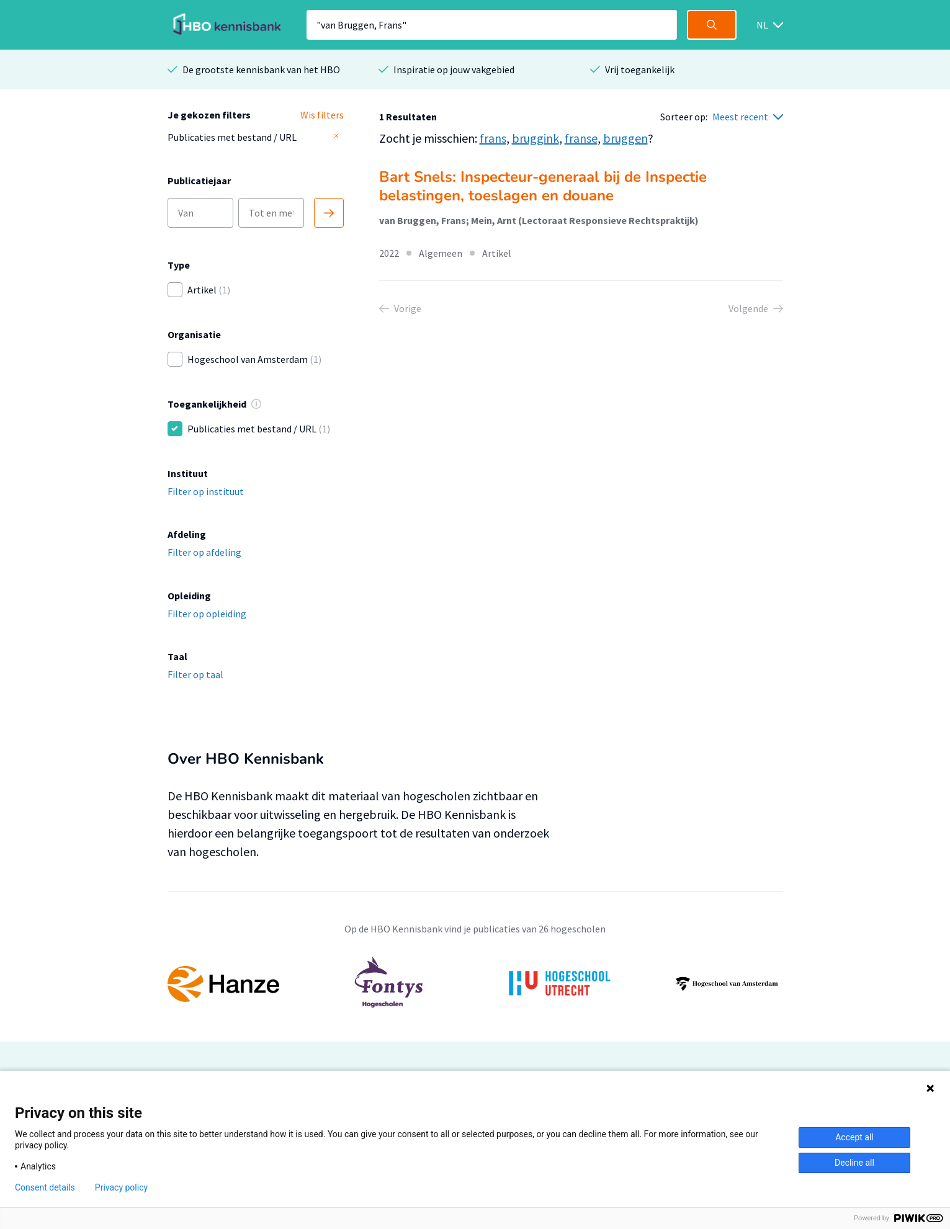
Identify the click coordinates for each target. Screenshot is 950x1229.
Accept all (854, 1137)
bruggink (535, 138)
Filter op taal (195, 674)
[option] (475, 984)
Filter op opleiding (207, 613)
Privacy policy (121, 1187)
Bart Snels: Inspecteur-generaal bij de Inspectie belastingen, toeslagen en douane (543, 186)
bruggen (625, 138)
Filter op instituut (206, 491)
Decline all (854, 1163)
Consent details (45, 1187)
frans (493, 138)
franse (581, 138)
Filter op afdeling (204, 552)
